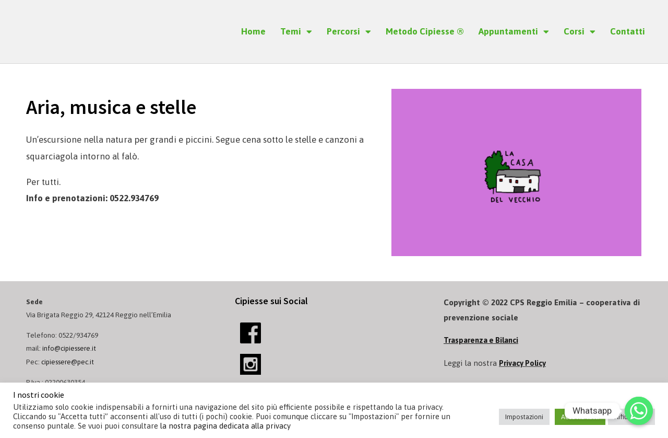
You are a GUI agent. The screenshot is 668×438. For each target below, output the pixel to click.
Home (253, 31)
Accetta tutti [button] (580, 417)
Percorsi (349, 31)
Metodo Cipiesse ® (425, 31)
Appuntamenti (514, 31)
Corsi (579, 31)
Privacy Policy (524, 363)
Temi (296, 31)
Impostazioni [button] (524, 417)
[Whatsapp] (639, 411)
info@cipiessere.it (70, 348)
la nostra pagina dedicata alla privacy (225, 425)
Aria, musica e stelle (133, 105)
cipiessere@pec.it (69, 362)
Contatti (627, 31)
